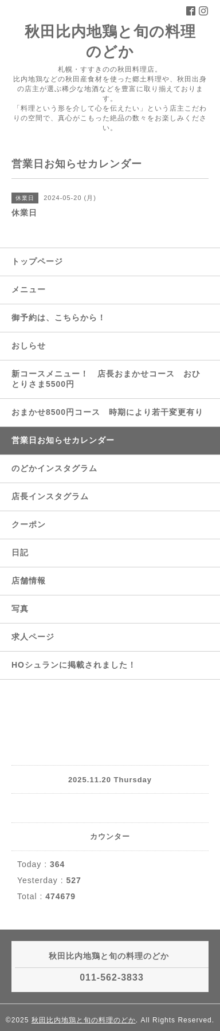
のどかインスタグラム (54, 468)
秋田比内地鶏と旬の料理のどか (84, 1020)
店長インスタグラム (50, 496)
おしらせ (28, 345)
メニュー (28, 289)
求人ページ (32, 636)
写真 (20, 608)
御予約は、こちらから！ (58, 317)
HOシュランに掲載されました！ (73, 664)
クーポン (28, 524)
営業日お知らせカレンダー (63, 440)
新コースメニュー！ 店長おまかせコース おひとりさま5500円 (106, 379)
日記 (20, 552)
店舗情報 (28, 580)
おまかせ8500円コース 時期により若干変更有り (107, 412)
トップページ (37, 261)
